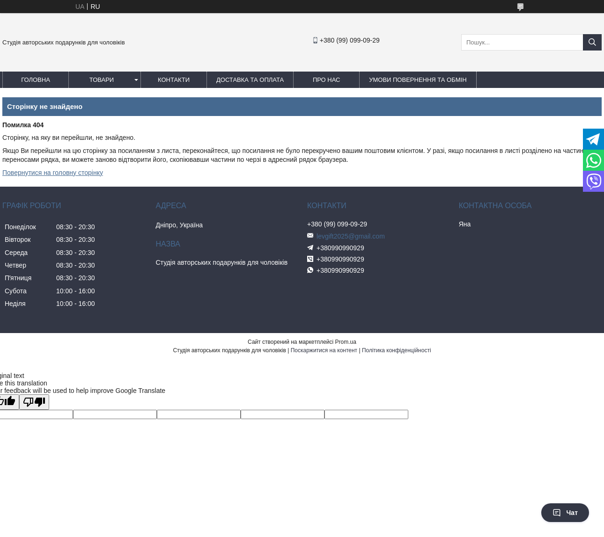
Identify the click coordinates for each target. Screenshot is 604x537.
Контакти (174, 79)
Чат (565, 512)
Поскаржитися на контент (324, 350)
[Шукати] (592, 42)
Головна (35, 79)
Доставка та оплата (250, 79)
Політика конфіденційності (396, 350)
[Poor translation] (34, 402)
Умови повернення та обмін (417, 79)
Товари (101, 79)
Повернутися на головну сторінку (52, 172)
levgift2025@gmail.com (351, 236)
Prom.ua (345, 342)
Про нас (326, 79)
